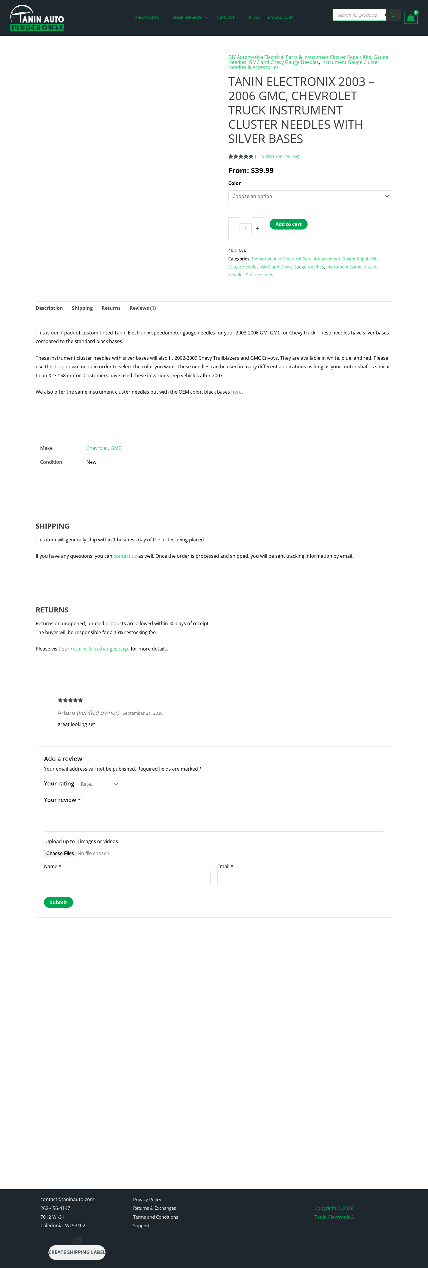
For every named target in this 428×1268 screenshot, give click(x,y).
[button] (164, 17)
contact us (125, 555)
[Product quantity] (246, 228)
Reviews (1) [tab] (143, 307)
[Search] (393, 15)
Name (52, 865)
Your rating (59, 783)
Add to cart (289, 223)
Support (142, 1218)
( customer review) (277, 156)
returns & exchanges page (100, 648)
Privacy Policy (148, 1192)
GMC (116, 447)
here (236, 391)
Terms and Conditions (158, 1209)
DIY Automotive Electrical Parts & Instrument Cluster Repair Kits (299, 57)
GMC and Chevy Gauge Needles (284, 62)
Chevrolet (97, 447)
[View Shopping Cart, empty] (411, 18)
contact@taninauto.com (67, 1192)
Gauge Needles (243, 266)
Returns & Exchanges (157, 1201)
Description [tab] (49, 307)
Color (234, 182)
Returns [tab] (111, 307)
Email (225, 865)
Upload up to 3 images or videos (81, 841)
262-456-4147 (55, 1201)
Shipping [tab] (82, 307)
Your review (62, 799)
